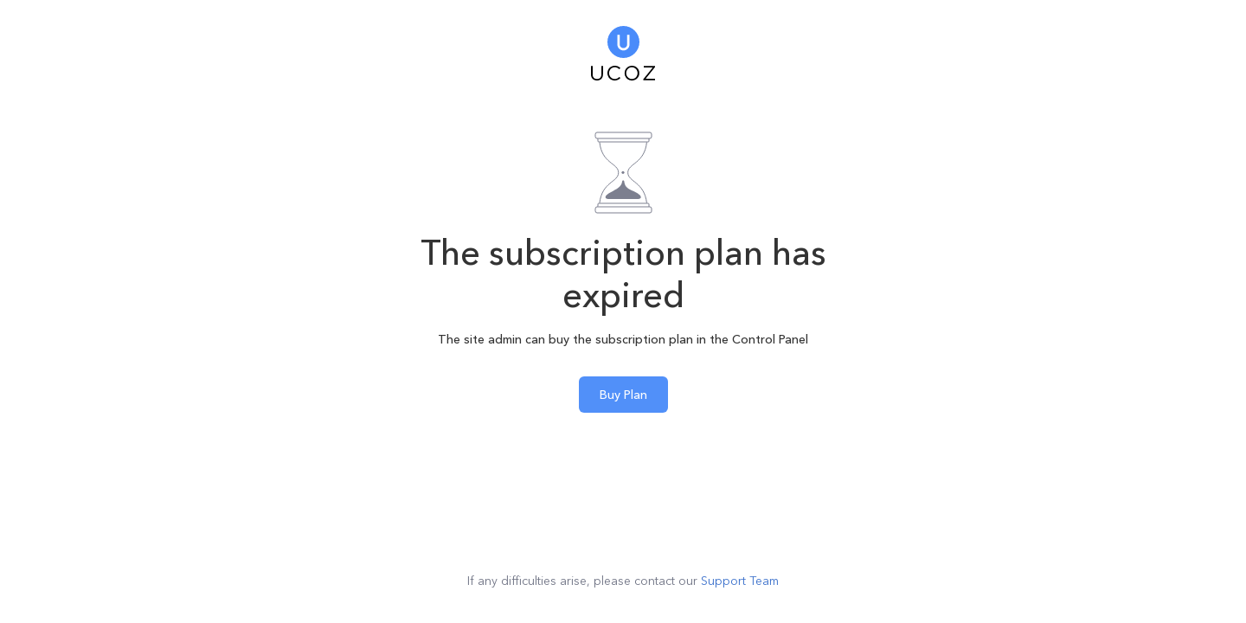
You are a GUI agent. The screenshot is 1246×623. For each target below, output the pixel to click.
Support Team (740, 580)
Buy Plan (623, 394)
